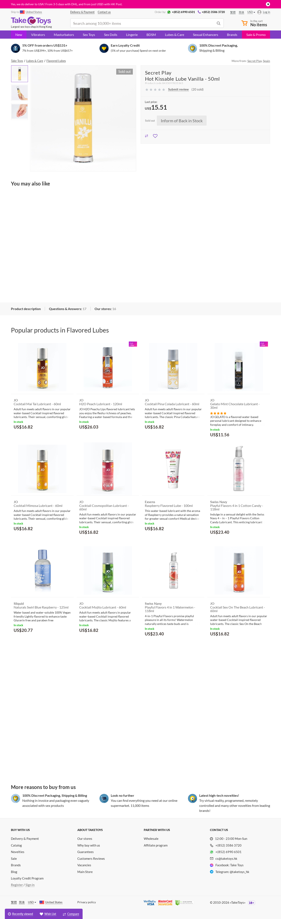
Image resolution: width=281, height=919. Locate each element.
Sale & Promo (256, 35)
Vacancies (84, 865)
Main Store (85, 872)
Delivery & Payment (25, 838)
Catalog (16, 845)
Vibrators (38, 35)
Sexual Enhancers (205, 35)
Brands (232, 35)
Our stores (84, 838)
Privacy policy (86, 902)
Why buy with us (88, 845)
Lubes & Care (174, 35)
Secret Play (254, 61)
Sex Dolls (110, 35)
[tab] (26, 308)
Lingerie (132, 35)
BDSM (151, 35)
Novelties (17, 852)
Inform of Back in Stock (182, 120)
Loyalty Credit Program (27, 878)
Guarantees (85, 852)
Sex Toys (89, 35)
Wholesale (151, 838)
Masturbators (64, 35)
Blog (14, 872)
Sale (14, 858)
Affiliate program (156, 845)
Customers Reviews (91, 858)
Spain (266, 61)
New (18, 35)
